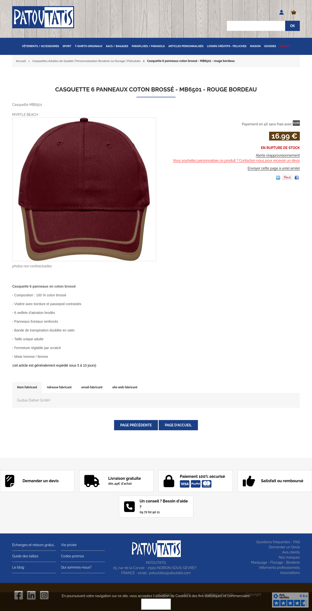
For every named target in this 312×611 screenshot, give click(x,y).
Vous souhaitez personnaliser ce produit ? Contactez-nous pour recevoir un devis (236, 160)
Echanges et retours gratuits (34, 545)
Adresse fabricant (59, 387)
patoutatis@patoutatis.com (170, 573)
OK (156, 604)
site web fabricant (124, 387)
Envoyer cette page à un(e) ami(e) (274, 168)
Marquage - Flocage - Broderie (275, 562)
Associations (290, 573)
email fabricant (92, 387)
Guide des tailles (25, 556)
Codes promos (72, 556)
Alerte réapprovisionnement (278, 155)
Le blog (18, 567)
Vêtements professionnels (279, 568)
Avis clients (291, 552)
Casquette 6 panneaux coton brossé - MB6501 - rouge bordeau (156, 89)
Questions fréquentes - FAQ (278, 542)
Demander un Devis (284, 547)
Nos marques (289, 557)
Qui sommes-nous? (76, 567)
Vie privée (69, 545)
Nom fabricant (27, 387)
